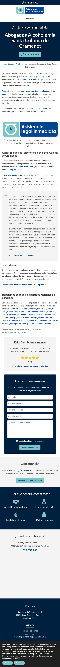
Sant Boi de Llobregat (10, 315)
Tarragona (8, 332)
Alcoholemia (21, 64)
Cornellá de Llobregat (38, 321)
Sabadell (23, 315)
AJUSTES (16, 658)
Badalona (42, 312)
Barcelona (51, 312)
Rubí (32, 324)
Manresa (23, 309)
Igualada (9, 312)
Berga (16, 312)
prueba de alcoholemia (24, 166)
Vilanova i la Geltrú (35, 315)
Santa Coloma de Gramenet (27, 79)
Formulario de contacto (29, 631)
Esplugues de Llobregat (19, 324)
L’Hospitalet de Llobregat (27, 318)
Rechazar (19, 663)
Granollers (32, 309)
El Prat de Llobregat (43, 324)
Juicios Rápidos (8, 64)
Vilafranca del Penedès (28, 312)
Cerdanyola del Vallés (19, 321)
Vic (45, 309)
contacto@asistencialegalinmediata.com (30, 637)
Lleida (23, 332)
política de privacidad (35, 441)
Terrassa (47, 315)
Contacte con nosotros (30, 480)
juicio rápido (41, 76)
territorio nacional (37, 111)
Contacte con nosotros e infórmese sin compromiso (24, 284)
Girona (16, 332)
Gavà (50, 321)
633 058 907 (30, 2)
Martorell (15, 309)
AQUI (48, 651)
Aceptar (7, 663)
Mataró (40, 309)
